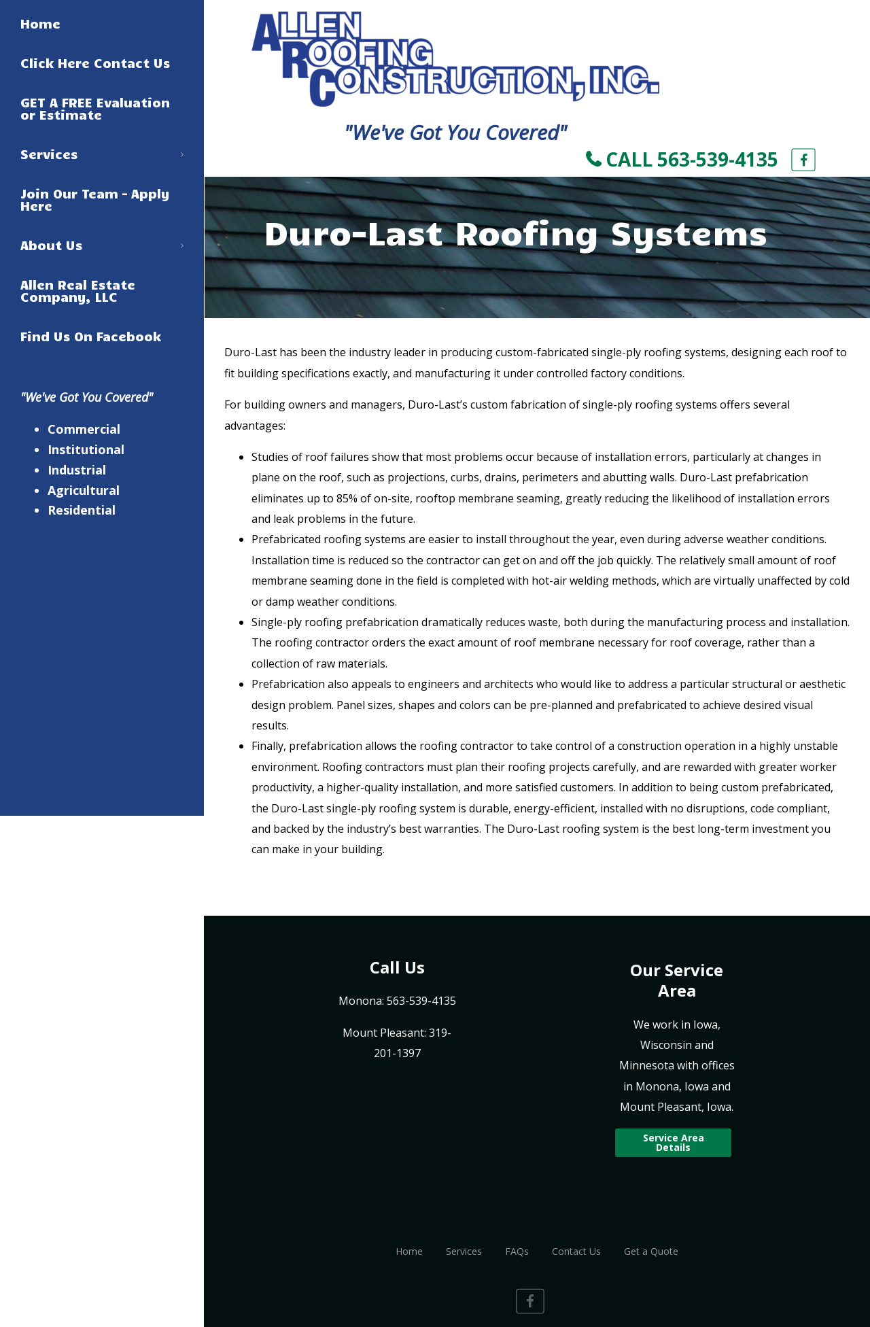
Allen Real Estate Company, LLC (77, 290)
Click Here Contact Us (95, 62)
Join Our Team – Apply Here (95, 199)
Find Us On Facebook (90, 336)
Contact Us (576, 1251)
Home (40, 23)
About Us (102, 245)
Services (102, 153)
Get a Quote (651, 1251)
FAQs (517, 1251)
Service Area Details (673, 1142)
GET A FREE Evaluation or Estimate (95, 108)
